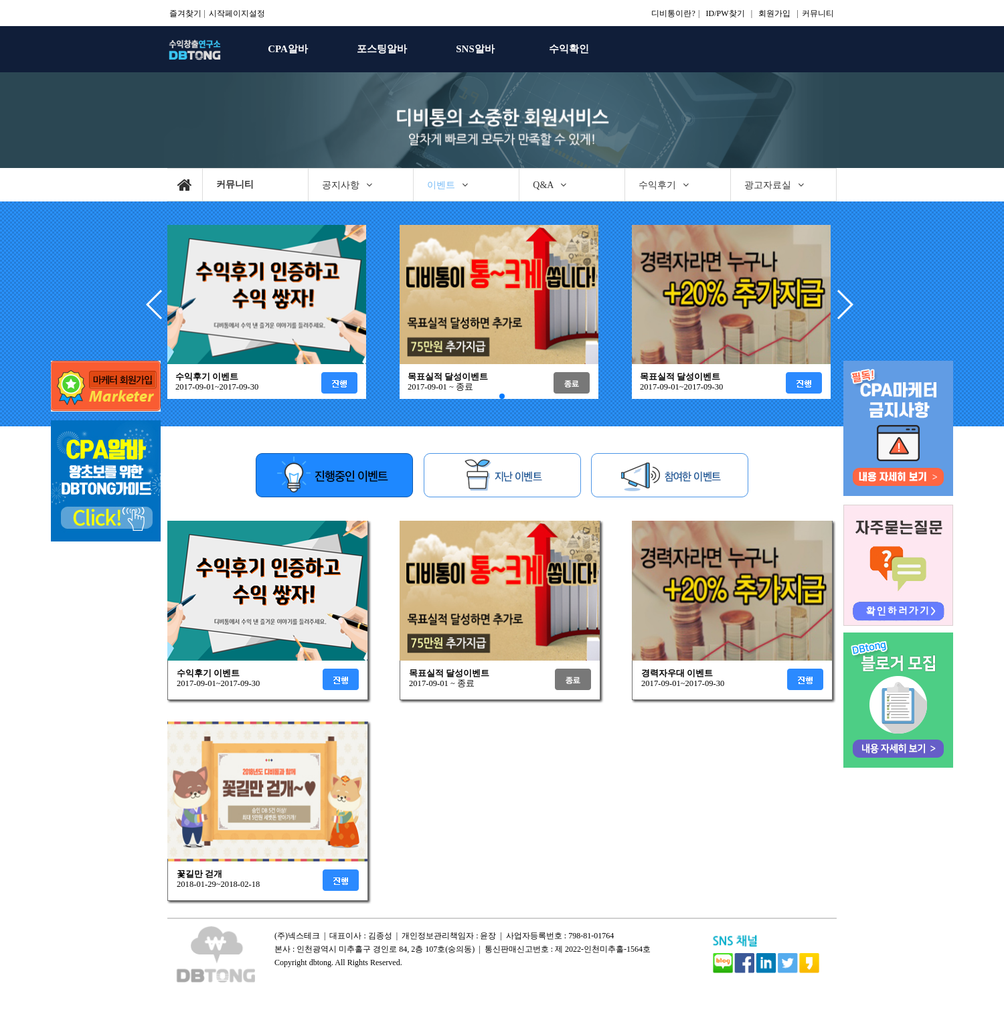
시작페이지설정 (237, 13)
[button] (844, 304)
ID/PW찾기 (725, 13)
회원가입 (774, 13)
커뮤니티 (818, 13)
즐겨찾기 (185, 13)
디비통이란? (673, 13)
